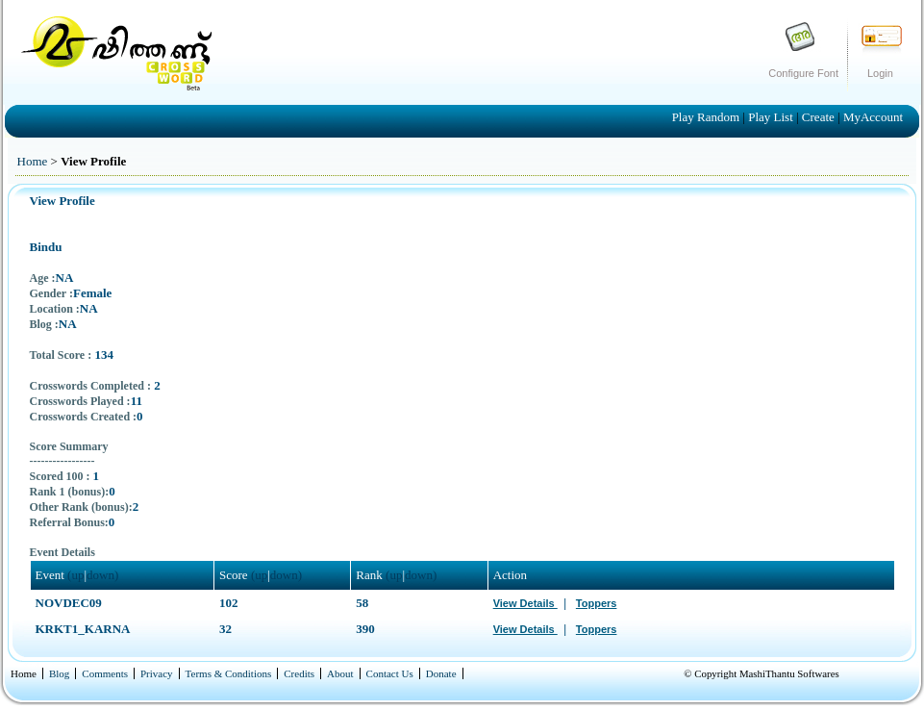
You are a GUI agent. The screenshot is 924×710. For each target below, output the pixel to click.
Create (819, 117)
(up (75, 575)
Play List (772, 117)
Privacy (156, 673)
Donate (441, 673)
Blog (59, 673)
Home (32, 161)
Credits (299, 673)
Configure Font (803, 73)
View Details (525, 603)
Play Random (707, 117)
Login (880, 73)
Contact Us (389, 673)
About (340, 673)
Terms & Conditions (229, 673)
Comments (105, 673)
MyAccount (873, 117)
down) (102, 575)
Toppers (596, 603)
